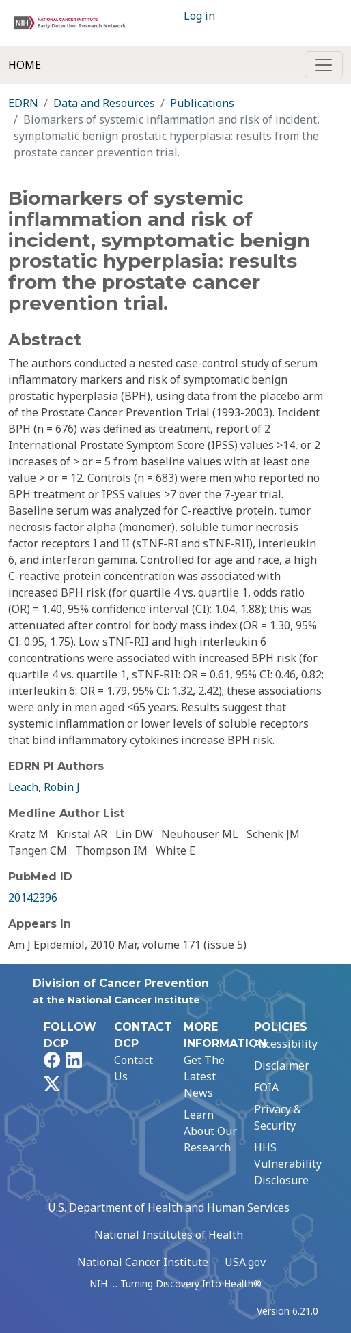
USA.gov (245, 1262)
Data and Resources (104, 103)
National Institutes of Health (168, 1234)
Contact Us (133, 1068)
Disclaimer (281, 1065)
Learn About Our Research (210, 1131)
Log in (199, 15)
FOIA (266, 1087)
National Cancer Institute (142, 1262)
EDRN (23, 103)
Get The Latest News (204, 1076)
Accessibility (286, 1043)
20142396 (32, 897)
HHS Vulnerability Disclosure (288, 1164)
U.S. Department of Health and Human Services (169, 1207)
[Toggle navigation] (324, 64)
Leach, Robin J (44, 786)
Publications (202, 103)
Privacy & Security (277, 1117)
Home (24, 64)
